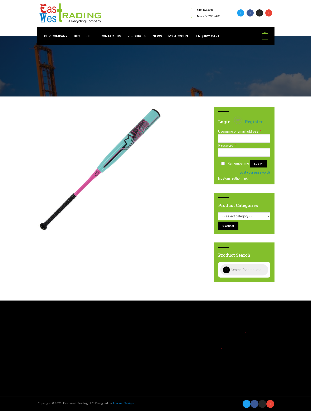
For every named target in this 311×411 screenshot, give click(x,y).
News (157, 36)
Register (254, 121)
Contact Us (111, 36)
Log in (258, 163)
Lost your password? (254, 172)
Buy (77, 36)
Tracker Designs (124, 403)
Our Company (56, 36)
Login (224, 121)
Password (227, 145)
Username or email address (239, 131)
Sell (90, 36)
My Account (179, 36)
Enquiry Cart (207, 36)
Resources (136, 36)
